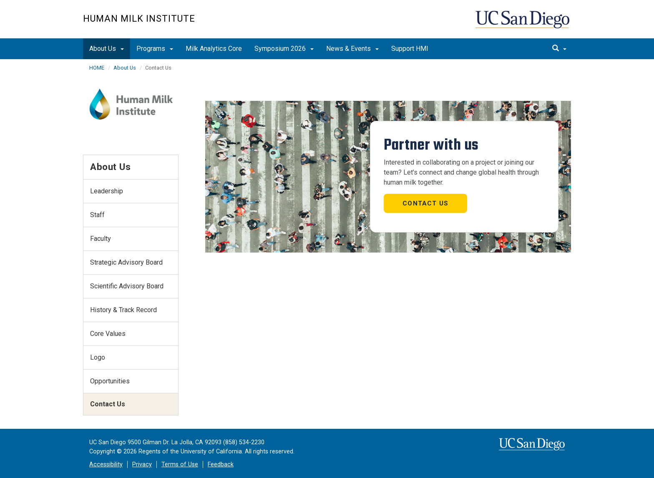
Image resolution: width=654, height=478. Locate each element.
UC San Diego (523, 23)
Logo (97, 357)
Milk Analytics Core (214, 49)
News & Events (352, 49)
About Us (106, 49)
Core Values (108, 334)
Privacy (142, 464)
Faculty (100, 239)
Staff (97, 215)
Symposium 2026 (284, 49)
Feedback (221, 464)
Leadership (106, 191)
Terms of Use (179, 464)
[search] (559, 48)
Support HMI (409, 49)
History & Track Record (123, 310)
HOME (96, 68)
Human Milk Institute (139, 18)
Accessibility (106, 464)
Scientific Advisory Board (127, 286)
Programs (154, 49)
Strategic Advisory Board (126, 262)
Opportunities (110, 381)
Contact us (425, 203)
